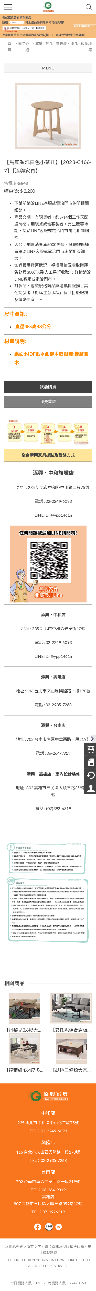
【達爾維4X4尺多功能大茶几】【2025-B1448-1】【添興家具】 (25, 1070)
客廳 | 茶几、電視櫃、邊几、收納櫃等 (63, 47)
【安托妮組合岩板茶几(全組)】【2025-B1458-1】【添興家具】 (71, 1030)
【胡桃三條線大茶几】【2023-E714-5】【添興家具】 (71, 1070)
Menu (48, 67)
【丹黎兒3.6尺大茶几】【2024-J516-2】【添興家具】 (25, 1030)
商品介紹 (23, 47)
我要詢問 (48, 401)
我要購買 (48, 386)
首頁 (9, 47)
